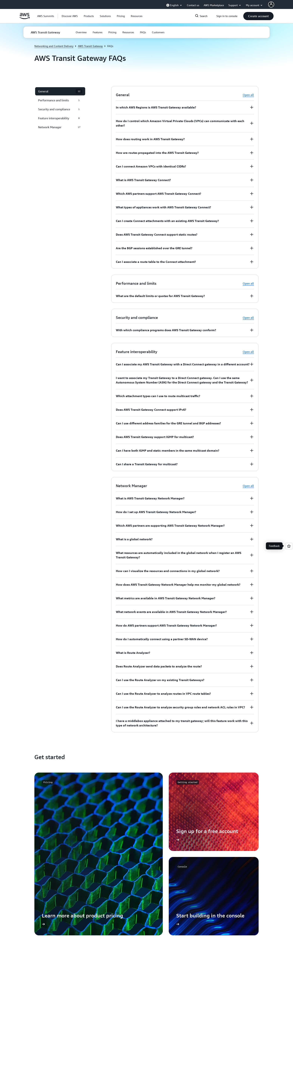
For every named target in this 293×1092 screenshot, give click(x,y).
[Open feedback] (289, 546)
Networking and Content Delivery (53, 46)
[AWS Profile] (271, 4)
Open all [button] (248, 95)
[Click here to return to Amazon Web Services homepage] (24, 18)
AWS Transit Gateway (90, 46)
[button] (70, 16)
